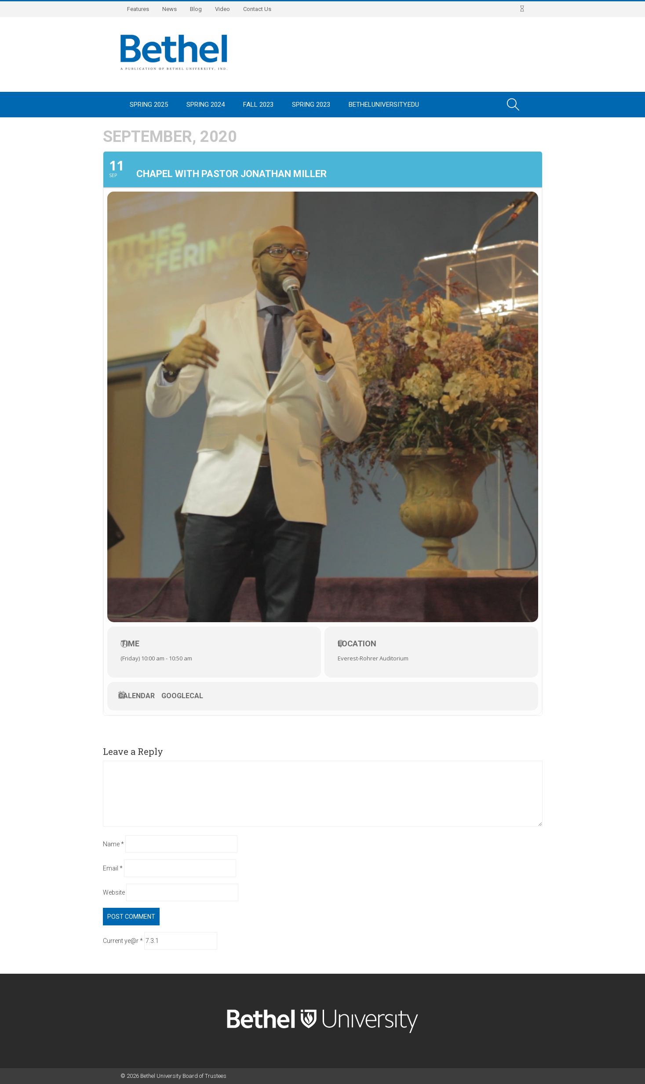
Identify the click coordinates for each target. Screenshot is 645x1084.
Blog (196, 9)
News (169, 9)
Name (113, 844)
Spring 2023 (311, 105)
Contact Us (257, 9)
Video (222, 9)
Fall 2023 (258, 105)
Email (113, 868)
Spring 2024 (205, 105)
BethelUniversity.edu (384, 105)
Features (138, 9)
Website (114, 892)
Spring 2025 (149, 105)
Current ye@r (123, 940)
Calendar (136, 696)
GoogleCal (182, 696)
